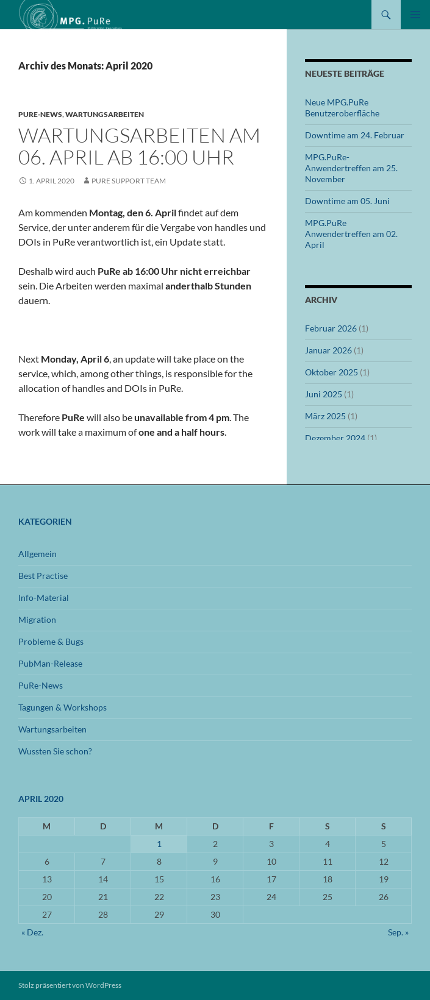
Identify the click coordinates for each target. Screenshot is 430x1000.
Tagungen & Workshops (62, 707)
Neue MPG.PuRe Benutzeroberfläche (342, 107)
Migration (37, 619)
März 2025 (325, 416)
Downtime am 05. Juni (347, 201)
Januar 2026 (328, 350)
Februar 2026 (331, 328)
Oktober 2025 (331, 372)
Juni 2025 (323, 394)
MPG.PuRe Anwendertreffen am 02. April (351, 234)
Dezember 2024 (335, 438)
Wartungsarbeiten (104, 114)
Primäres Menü (415, 14)
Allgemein (37, 553)
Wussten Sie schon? (55, 751)
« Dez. (32, 932)
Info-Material (43, 597)
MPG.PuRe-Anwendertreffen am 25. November (351, 168)
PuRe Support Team (128, 180)
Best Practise (43, 575)
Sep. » (398, 932)
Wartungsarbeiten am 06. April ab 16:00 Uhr (139, 145)
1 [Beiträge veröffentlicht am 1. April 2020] (159, 844)
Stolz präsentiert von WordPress (69, 985)
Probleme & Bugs (51, 641)
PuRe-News (40, 114)
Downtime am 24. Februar (354, 135)
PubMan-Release (50, 663)
